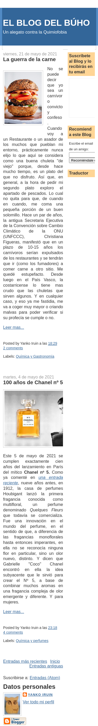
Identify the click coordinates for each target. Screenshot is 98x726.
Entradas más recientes (25, 661)
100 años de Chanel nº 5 (33, 382)
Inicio (55, 661)
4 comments (13, 632)
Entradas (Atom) (45, 678)
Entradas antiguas (46, 666)
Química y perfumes (32, 641)
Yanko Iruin (40, 695)
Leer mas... (13, 327)
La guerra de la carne (29, 59)
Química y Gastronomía (35, 356)
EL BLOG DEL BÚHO (46, 23)
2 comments (13, 348)
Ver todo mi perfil (38, 702)
